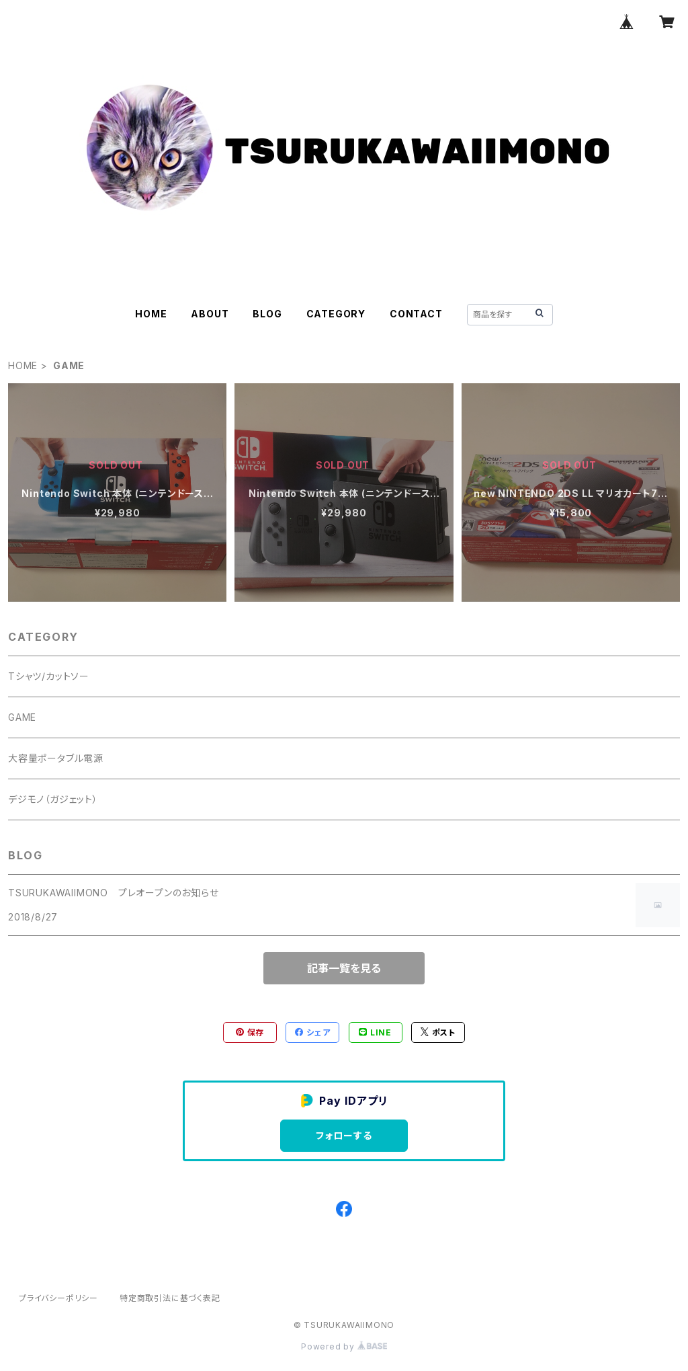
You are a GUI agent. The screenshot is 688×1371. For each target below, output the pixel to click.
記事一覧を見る (344, 968)
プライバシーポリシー (58, 1298)
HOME (151, 313)
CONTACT (416, 313)
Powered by (344, 1346)
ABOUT (209, 313)
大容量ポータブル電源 (55, 758)
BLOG (267, 313)
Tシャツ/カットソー (48, 676)
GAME (22, 717)
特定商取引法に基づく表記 (170, 1298)
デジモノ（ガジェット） (53, 799)
